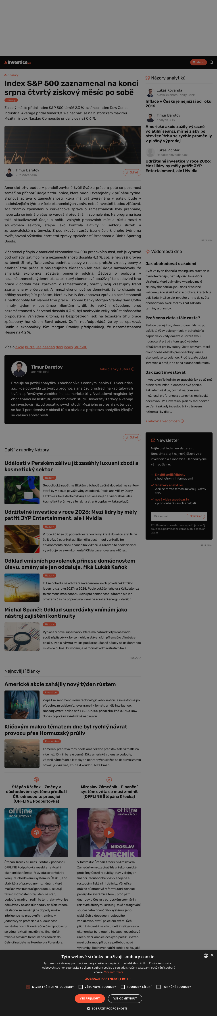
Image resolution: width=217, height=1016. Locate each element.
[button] (108, 978)
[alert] (108, 508)
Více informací (113, 972)
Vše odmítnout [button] (125, 998)
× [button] (212, 955)
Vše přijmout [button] (90, 998)
